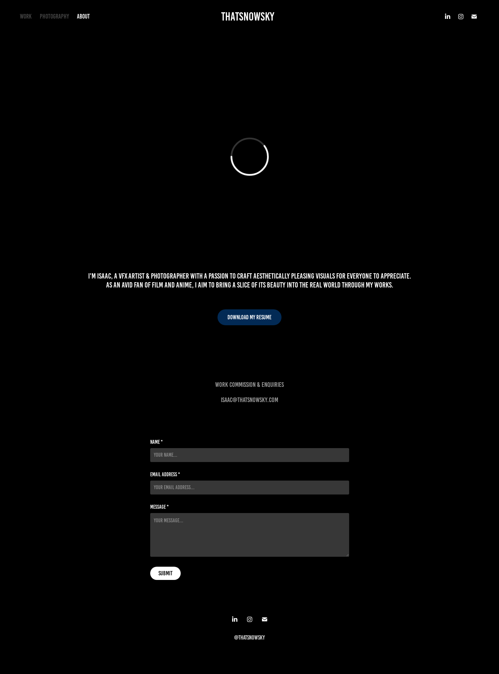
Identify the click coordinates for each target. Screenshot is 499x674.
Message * (159, 507)
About (83, 16)
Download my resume (249, 317)
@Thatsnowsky (249, 637)
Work (25, 16)
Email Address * (165, 474)
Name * (156, 442)
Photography (54, 16)
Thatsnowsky (247, 16)
